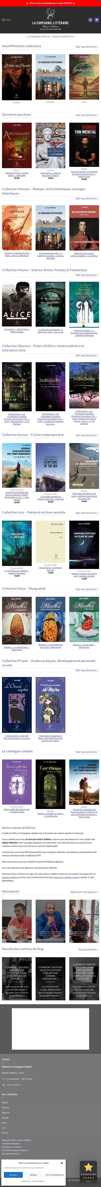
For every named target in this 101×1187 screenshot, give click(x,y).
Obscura (6, 1112)
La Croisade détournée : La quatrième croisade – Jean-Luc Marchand (50, 255)
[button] (62, 1163)
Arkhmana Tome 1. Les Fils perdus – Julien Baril (17, 174)
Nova (4, 1123)
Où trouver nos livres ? (12, 1147)
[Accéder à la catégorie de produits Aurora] (16, 80)
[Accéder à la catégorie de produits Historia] (50, 80)
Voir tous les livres (87, 46)
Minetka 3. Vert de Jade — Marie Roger (84, 646)
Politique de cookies (26, 1181)
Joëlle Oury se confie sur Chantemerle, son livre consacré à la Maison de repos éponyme (84, 934)
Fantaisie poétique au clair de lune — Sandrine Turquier (84, 574)
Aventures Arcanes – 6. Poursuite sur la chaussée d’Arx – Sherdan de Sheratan (84, 333)
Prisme (5, 1133)
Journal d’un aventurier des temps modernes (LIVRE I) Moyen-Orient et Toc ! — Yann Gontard (17, 496)
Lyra (4, 1128)
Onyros (5, 1118)
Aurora (5, 1102)
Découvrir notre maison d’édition (16, 1140)
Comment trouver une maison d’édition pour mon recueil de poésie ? (17, 973)
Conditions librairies (11, 1143)
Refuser (33, 1175)
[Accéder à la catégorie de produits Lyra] (84, 80)
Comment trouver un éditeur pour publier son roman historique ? (51, 973)
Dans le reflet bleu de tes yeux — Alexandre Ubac (17, 810)
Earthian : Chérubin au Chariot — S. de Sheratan (50, 814)
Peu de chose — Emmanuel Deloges (50, 568)
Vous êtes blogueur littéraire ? (15, 1150)
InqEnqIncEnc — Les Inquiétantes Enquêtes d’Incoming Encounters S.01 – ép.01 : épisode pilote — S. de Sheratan (17, 419)
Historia (5, 1107)
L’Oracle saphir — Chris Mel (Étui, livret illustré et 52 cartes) (16, 737)
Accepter (13, 1175)
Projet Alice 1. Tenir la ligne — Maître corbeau (17, 330)
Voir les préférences (54, 1175)
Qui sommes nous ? (11, 1154)
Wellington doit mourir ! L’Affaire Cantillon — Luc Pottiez (84, 254)
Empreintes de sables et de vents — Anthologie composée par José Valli (84, 496)
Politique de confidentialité (38, 1181)
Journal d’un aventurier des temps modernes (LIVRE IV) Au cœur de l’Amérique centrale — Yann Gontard (84, 813)
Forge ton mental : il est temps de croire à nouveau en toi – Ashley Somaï (84, 174)
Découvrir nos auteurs (84, 891)
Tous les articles (88, 949)
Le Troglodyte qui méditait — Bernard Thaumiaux (17, 572)
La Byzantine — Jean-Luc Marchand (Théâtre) (50, 174)
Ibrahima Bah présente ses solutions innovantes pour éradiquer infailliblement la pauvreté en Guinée (50, 934)
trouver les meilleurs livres (66, 877)
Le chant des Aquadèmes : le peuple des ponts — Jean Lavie (51, 330)
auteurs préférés (10, 877)
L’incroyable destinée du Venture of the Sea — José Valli (50, 498)
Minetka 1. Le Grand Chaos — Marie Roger (17, 648)
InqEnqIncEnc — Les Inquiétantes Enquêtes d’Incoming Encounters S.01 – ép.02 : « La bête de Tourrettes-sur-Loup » (50, 419)
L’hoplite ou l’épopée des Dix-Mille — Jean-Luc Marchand (16, 254)
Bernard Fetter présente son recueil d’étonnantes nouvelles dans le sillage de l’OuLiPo (17, 931)
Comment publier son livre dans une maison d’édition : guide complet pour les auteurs (84, 971)
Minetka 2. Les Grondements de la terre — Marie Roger (50, 646)
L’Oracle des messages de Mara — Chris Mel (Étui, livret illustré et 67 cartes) (50, 738)
